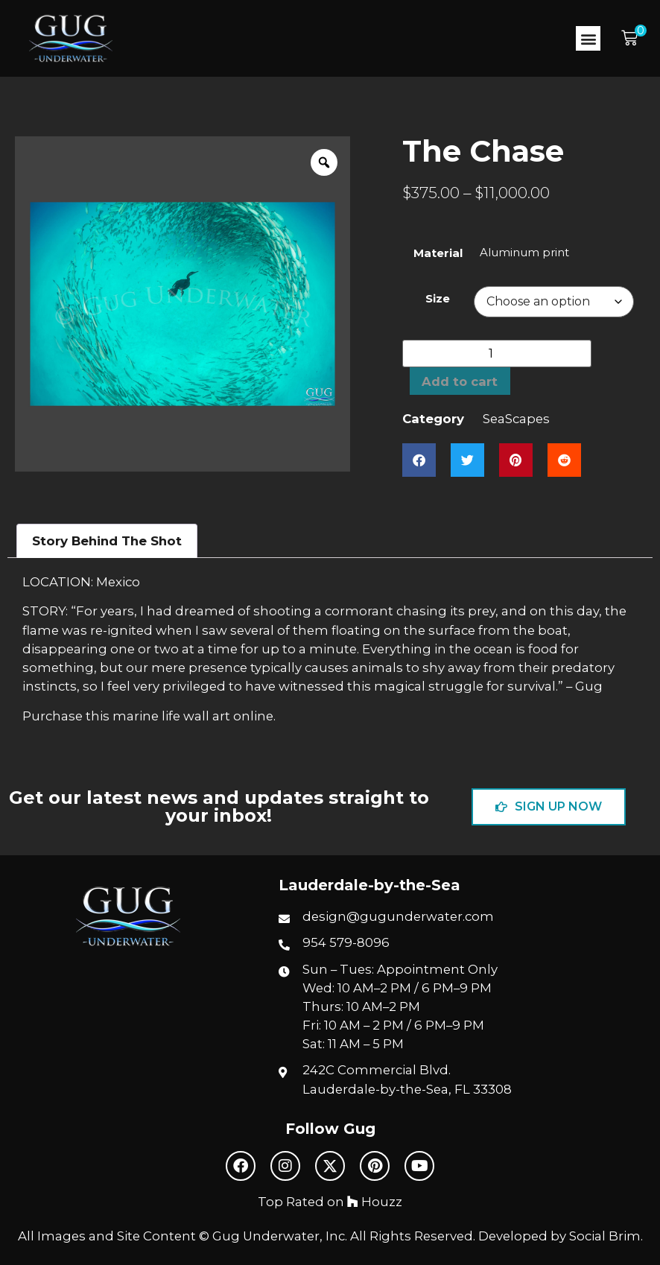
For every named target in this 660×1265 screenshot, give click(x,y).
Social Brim (605, 1235)
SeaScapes (516, 419)
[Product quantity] (496, 353)
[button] (588, 38)
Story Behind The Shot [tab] (107, 540)
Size (437, 298)
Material (438, 253)
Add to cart (460, 381)
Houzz (374, 1201)
